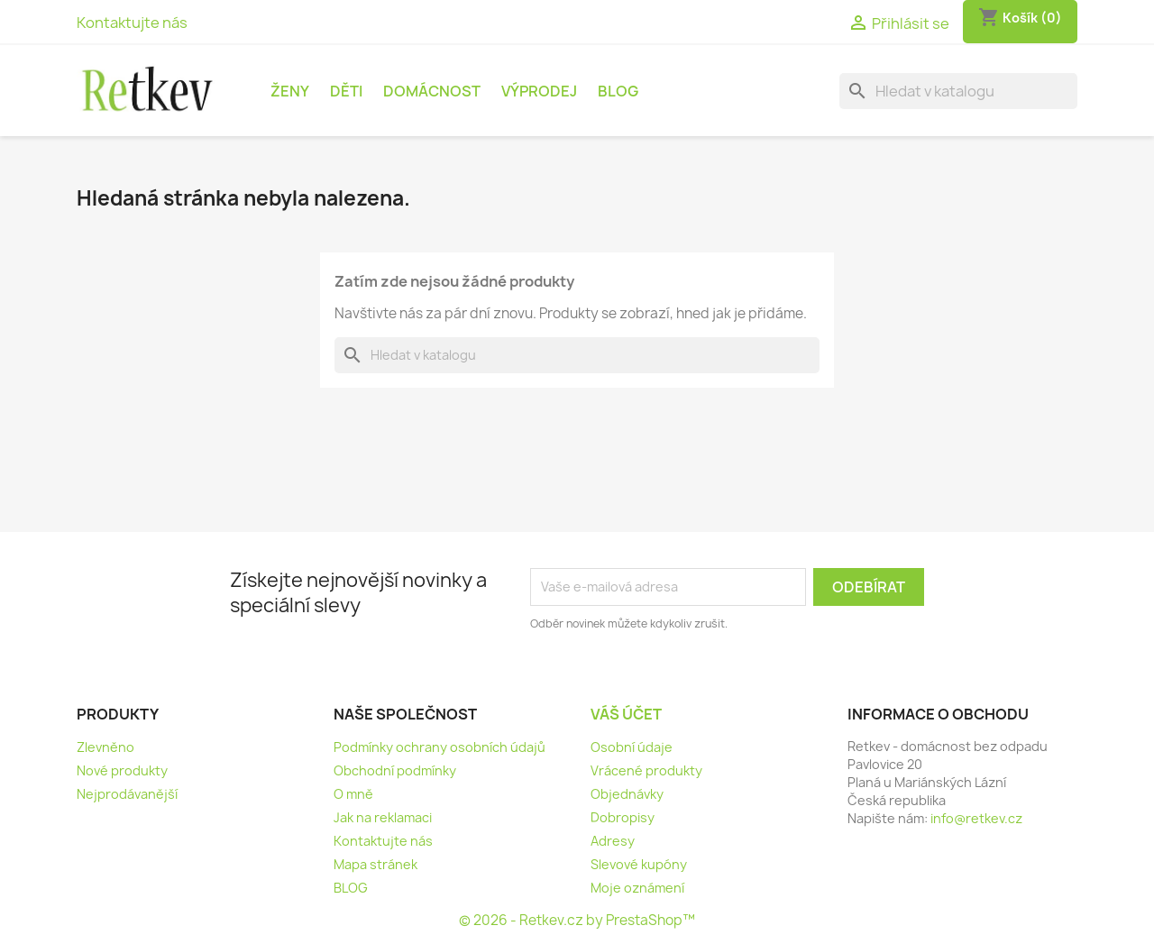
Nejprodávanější (127, 793)
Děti (346, 91)
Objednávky (627, 793)
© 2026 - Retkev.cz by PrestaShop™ (577, 920)
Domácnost (432, 91)
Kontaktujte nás (132, 22)
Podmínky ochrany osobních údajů (439, 747)
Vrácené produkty (646, 770)
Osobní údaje (632, 747)
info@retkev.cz (976, 818)
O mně (353, 793)
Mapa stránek (375, 864)
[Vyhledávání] (958, 91)
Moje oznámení (637, 887)
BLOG (618, 91)
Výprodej (539, 91)
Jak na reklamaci (383, 817)
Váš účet (626, 714)
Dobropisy (623, 817)
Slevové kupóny (639, 864)
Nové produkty (122, 770)
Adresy (613, 840)
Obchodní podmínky (395, 770)
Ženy (289, 91)
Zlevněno (105, 747)
